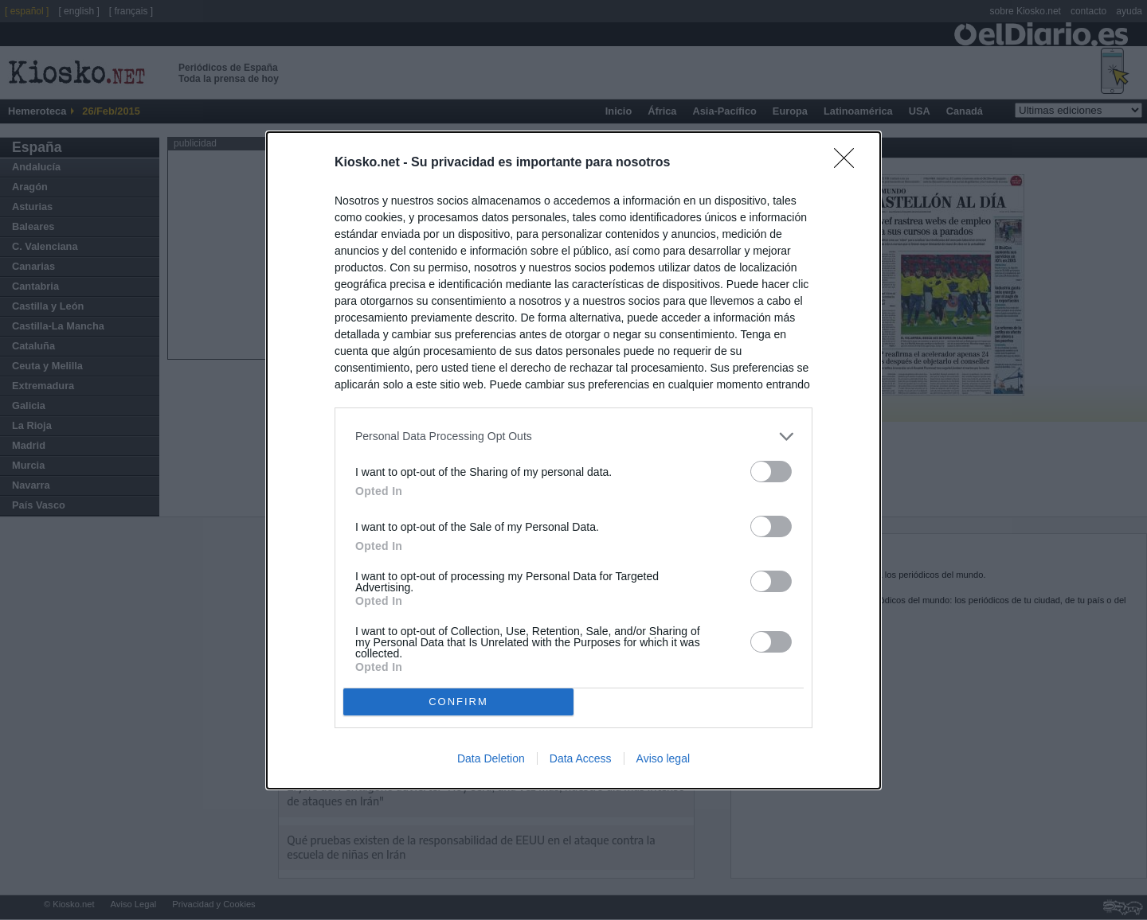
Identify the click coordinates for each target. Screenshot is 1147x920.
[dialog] (573, 460)
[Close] (849, 163)
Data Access (581, 758)
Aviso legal (663, 758)
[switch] (771, 471)
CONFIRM (458, 702)
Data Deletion (491, 758)
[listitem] (573, 436)
